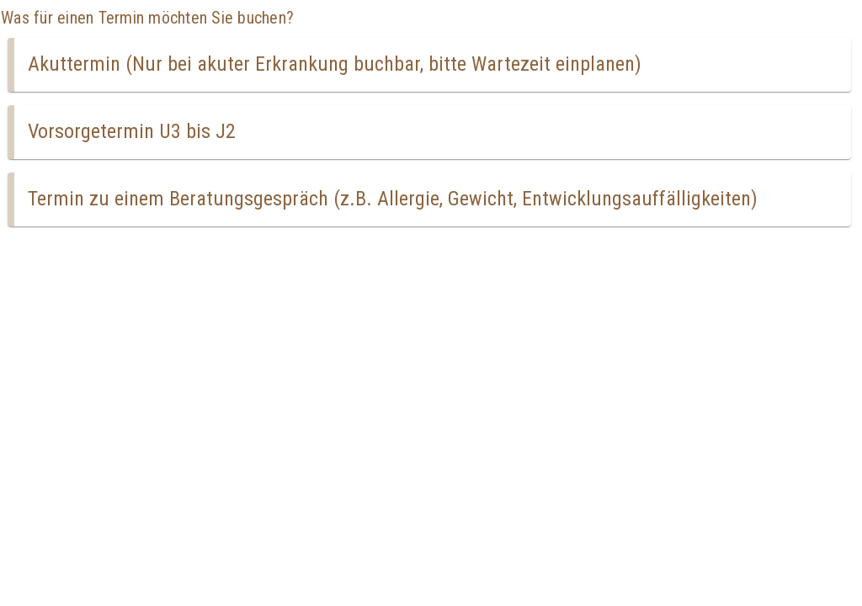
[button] (429, 65)
